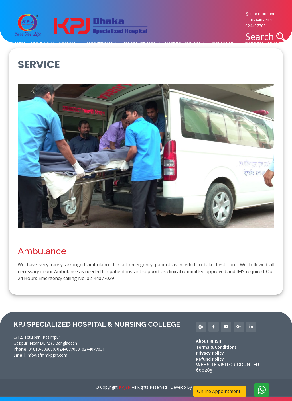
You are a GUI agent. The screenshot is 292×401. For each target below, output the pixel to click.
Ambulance (42, 251)
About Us (39, 43)
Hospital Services (183, 43)
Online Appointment (220, 391)
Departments (99, 43)
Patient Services (139, 43)
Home (19, 43)
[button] (280, 37)
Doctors (67, 43)
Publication (222, 43)
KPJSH (125, 387)
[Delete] (261, 390)
